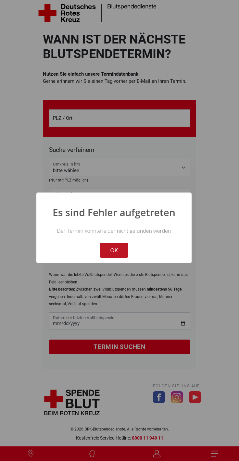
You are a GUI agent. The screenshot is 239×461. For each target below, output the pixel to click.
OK (114, 250)
